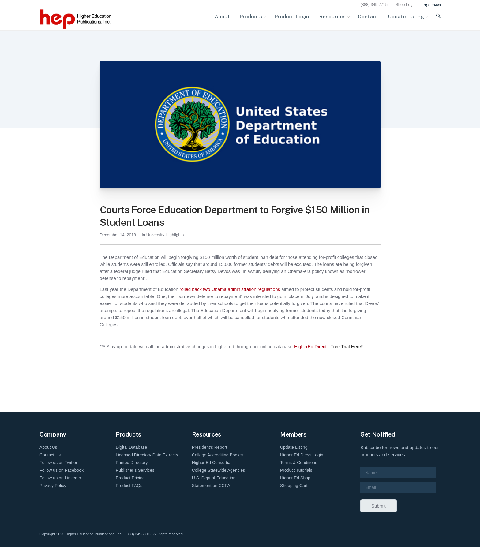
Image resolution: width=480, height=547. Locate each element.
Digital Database (131, 447)
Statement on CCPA (211, 485)
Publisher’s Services (135, 470)
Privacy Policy (52, 485)
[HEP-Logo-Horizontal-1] (76, 19)
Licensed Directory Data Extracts (147, 454)
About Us (48, 447)
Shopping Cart (294, 485)
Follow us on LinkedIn (60, 477)
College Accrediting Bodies (217, 454)
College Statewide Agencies (218, 470)
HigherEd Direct (310, 346)
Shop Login (406, 4)
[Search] (435, 19)
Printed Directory (132, 462)
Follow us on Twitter (58, 462)
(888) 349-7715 (374, 4)
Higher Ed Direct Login (301, 454)
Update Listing (294, 447)
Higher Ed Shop (295, 477)
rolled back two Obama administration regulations (229, 289)
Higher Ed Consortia (211, 462)
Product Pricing (130, 477)
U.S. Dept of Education (213, 477)
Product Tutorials (296, 470)
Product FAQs (129, 485)
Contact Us (50, 454)
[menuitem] (374, 4)
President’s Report (209, 447)
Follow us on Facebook (61, 470)
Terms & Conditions (298, 462)
